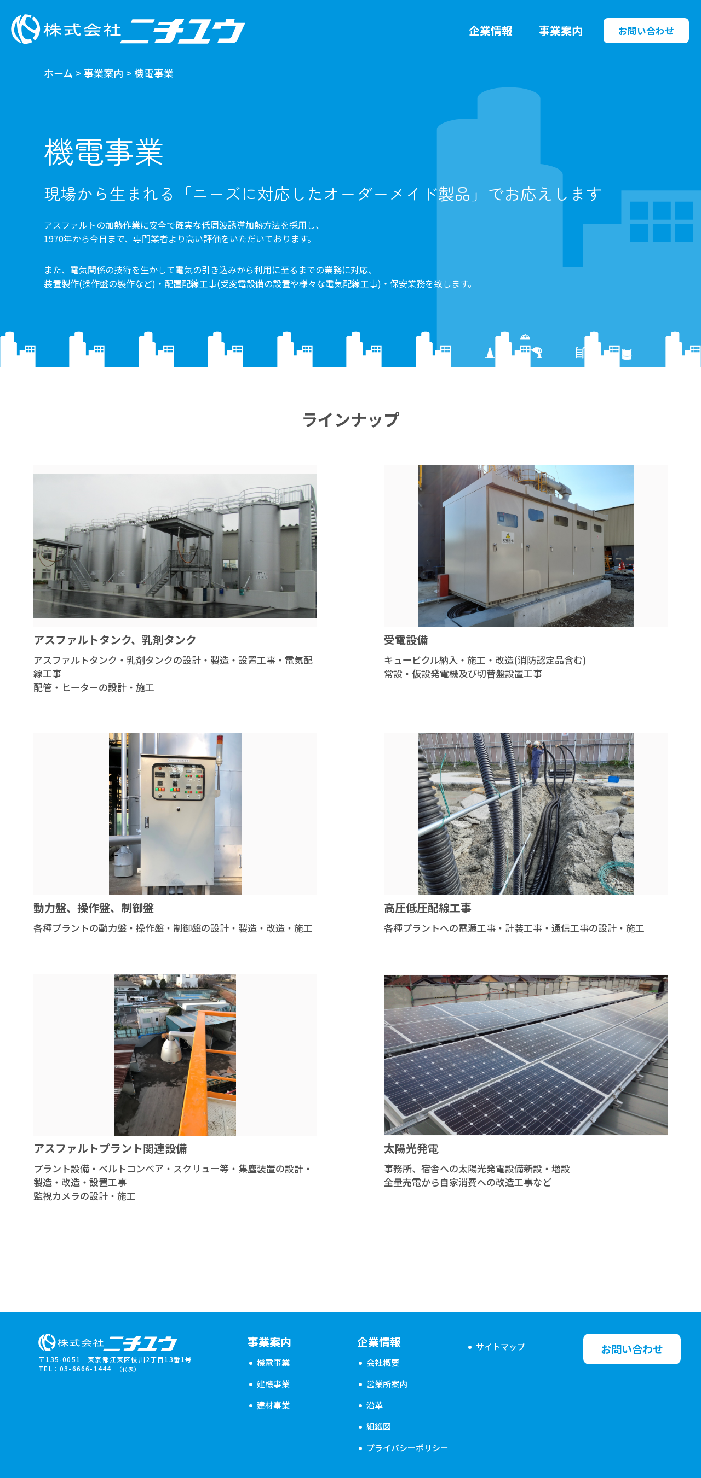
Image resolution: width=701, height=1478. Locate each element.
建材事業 (248, 1405)
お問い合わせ (631, 31)
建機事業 (248, 1383)
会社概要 (358, 1362)
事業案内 (530, 30)
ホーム (58, 73)
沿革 (350, 1405)
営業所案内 (362, 1383)
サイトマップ (476, 1346)
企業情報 (460, 30)
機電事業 (248, 1362)
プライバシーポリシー (383, 1447)
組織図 (354, 1426)
